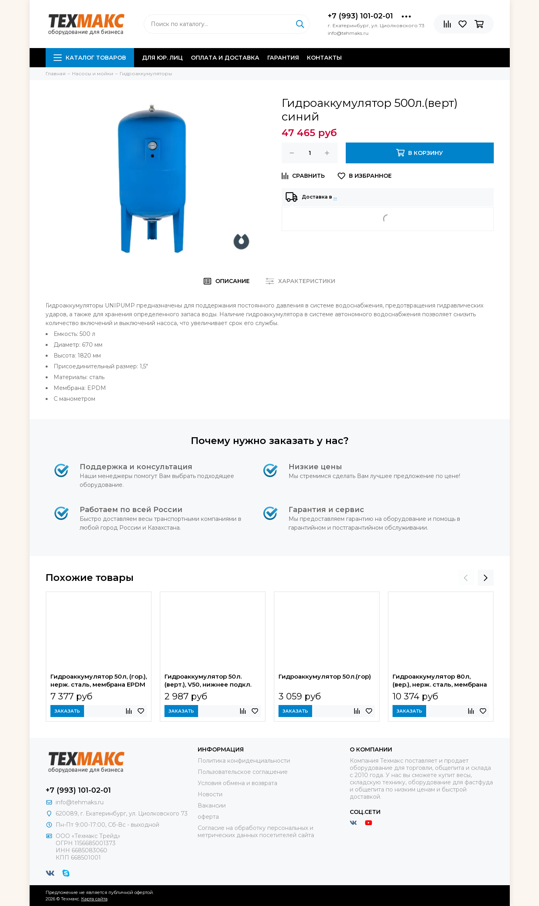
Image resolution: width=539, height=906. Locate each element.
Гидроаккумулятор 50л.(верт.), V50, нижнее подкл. (207, 680)
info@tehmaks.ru (80, 802)
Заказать (67, 711)
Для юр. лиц (162, 57)
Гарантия (283, 57)
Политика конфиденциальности (244, 760)
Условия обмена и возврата (237, 783)
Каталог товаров (90, 57)
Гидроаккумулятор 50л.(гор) (325, 676)
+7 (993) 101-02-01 (360, 16)
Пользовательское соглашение (243, 771)
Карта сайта (94, 899)
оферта (208, 816)
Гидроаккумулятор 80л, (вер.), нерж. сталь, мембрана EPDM (440, 681)
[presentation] (466, 578)
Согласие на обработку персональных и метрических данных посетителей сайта (256, 831)
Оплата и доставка (225, 57)
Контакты (324, 57)
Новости (210, 794)
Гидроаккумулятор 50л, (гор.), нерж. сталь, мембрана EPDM (98, 680)
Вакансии (212, 805)
